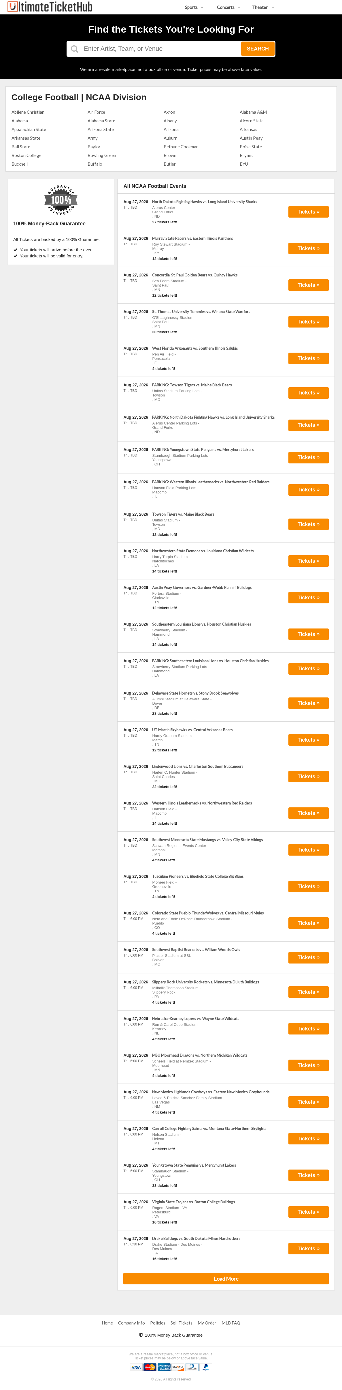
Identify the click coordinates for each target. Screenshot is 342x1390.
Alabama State (101, 120)
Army (93, 138)
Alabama (20, 120)
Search (258, 49)
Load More (226, 1278)
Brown (170, 155)
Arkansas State (26, 138)
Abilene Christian (28, 112)
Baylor (94, 146)
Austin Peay (251, 138)
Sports (194, 7)
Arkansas (248, 129)
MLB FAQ (231, 1322)
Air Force (96, 112)
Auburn (170, 138)
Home (107, 1322)
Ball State (21, 146)
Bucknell (20, 163)
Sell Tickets (181, 1322)
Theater (263, 7)
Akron (169, 112)
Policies (157, 1322)
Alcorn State (252, 120)
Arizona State (101, 129)
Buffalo (95, 163)
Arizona (171, 129)
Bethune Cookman (181, 146)
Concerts (228, 7)
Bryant (246, 155)
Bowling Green (102, 155)
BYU (244, 163)
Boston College (26, 155)
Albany (170, 120)
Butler (170, 163)
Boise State (251, 146)
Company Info (131, 1322)
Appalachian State (29, 129)
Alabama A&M (253, 112)
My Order (207, 1322)
